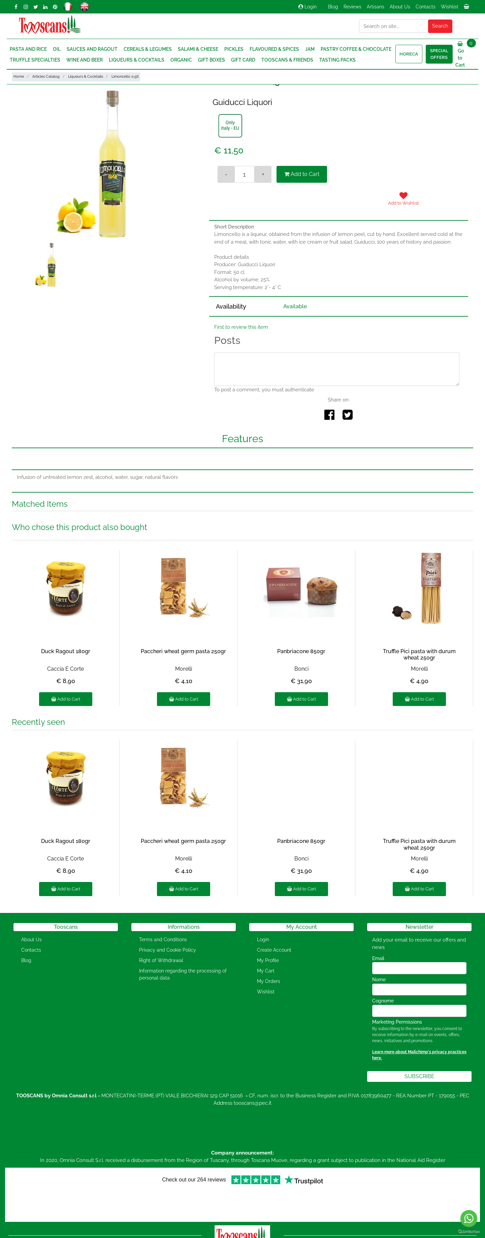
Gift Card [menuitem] (243, 60)
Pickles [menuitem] (234, 49)
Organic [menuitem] (181, 60)
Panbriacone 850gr (301, 651)
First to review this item (241, 327)
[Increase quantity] (263, 174)
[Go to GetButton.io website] (469, 1231)
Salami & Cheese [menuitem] (198, 49)
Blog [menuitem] (333, 6)
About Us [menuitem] (400, 6)
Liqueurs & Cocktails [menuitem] (136, 60)
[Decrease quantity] (226, 174)
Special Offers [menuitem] (439, 54)
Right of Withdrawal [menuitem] (161, 960)
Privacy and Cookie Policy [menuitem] (167, 950)
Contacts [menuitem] (425, 6)
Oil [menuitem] (57, 49)
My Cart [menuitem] (265, 971)
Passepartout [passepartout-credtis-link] (271, 1234)
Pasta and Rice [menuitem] (28, 49)
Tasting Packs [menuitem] (337, 60)
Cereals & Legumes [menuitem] (148, 49)
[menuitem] (467, 8)
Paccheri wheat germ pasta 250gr (183, 651)
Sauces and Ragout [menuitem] (92, 49)
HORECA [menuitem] (408, 54)
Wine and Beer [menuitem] (84, 60)
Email (379, 958)
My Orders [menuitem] (268, 981)
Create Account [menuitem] (274, 950)
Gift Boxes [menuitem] (211, 60)
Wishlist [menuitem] (449, 6)
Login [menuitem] (263, 939)
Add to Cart (301, 174)
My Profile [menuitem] (268, 960)
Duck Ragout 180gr (65, 651)
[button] (440, 26)
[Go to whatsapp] (468, 1218)
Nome (379, 979)
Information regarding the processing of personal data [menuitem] (183, 974)
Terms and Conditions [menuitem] (163, 939)
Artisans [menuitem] (375, 6)
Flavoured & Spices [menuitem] (274, 49)
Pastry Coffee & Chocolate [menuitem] (356, 49)
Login (307, 6)
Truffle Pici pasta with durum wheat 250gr (419, 654)
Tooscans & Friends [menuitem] (287, 60)
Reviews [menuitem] (352, 6)
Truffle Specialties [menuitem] (35, 60)
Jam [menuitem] (310, 49)
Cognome (383, 1000)
